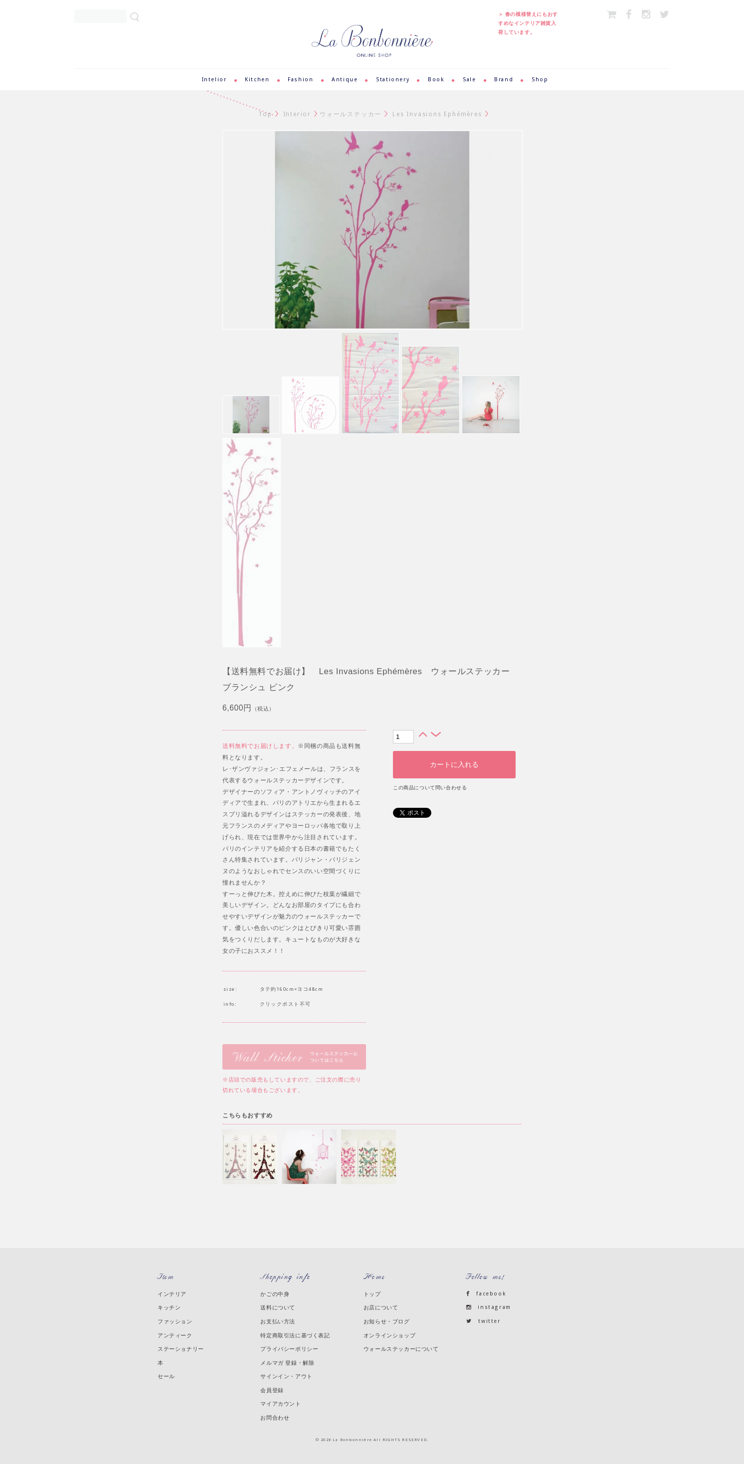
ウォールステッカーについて (401, 1349)
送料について (277, 1307)
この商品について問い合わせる (430, 787)
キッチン (169, 1307)
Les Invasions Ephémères (437, 114)
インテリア (172, 1294)
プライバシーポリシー (289, 1349)
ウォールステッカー (350, 114)
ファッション (175, 1321)
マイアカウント (280, 1404)
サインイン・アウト (286, 1376)
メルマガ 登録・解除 (287, 1363)
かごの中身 (274, 1294)
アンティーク (175, 1335)
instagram (488, 1307)
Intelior (214, 79)
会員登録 (271, 1390)
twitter (483, 1321)
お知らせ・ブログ (387, 1321)
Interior (297, 114)
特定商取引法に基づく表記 (295, 1335)
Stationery (392, 79)
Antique (345, 79)
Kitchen (257, 79)
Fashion (300, 79)
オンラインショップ (389, 1335)
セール (166, 1376)
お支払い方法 (277, 1321)
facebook (486, 1293)
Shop (540, 79)
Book (436, 79)
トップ (372, 1294)
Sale (469, 79)
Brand (503, 79)
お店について (381, 1307)
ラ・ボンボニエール (372, 29)
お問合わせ (274, 1418)
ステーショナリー (181, 1349)
